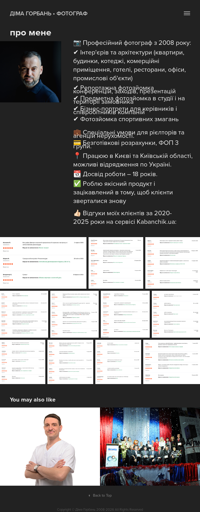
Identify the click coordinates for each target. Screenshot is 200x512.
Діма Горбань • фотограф (49, 13)
